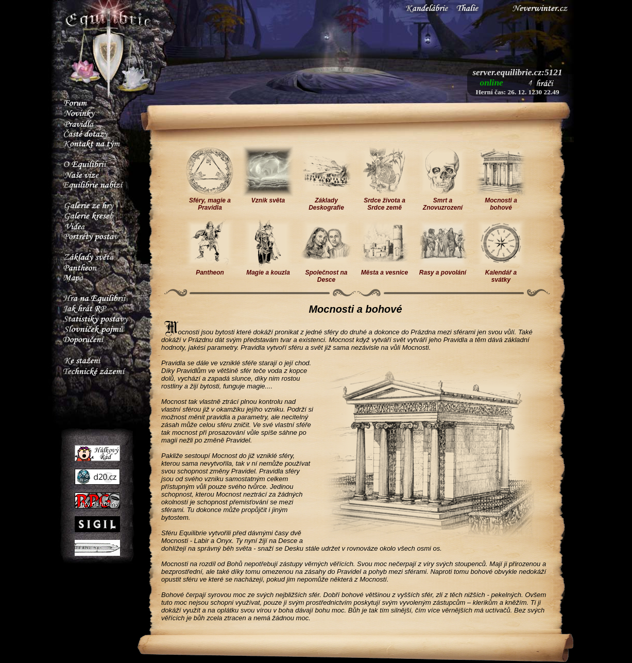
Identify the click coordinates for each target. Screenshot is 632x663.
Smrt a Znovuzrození (443, 201)
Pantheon (210, 269)
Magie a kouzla (268, 269)
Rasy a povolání (443, 269)
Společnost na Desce (326, 273)
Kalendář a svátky (501, 273)
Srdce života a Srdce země (384, 201)
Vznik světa (268, 197)
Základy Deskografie (326, 201)
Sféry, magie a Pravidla (210, 201)
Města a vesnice (384, 269)
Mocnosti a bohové (501, 201)
